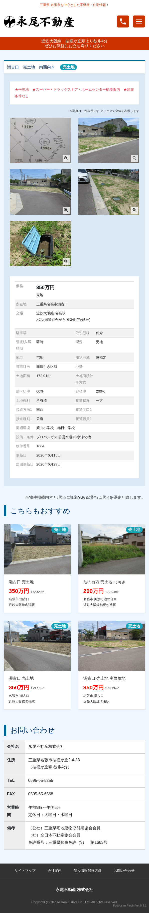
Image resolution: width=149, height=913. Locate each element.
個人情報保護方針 (88, 871)
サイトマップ (25, 871)
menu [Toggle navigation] (139, 21)
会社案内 (55, 871)
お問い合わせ (124, 871)
